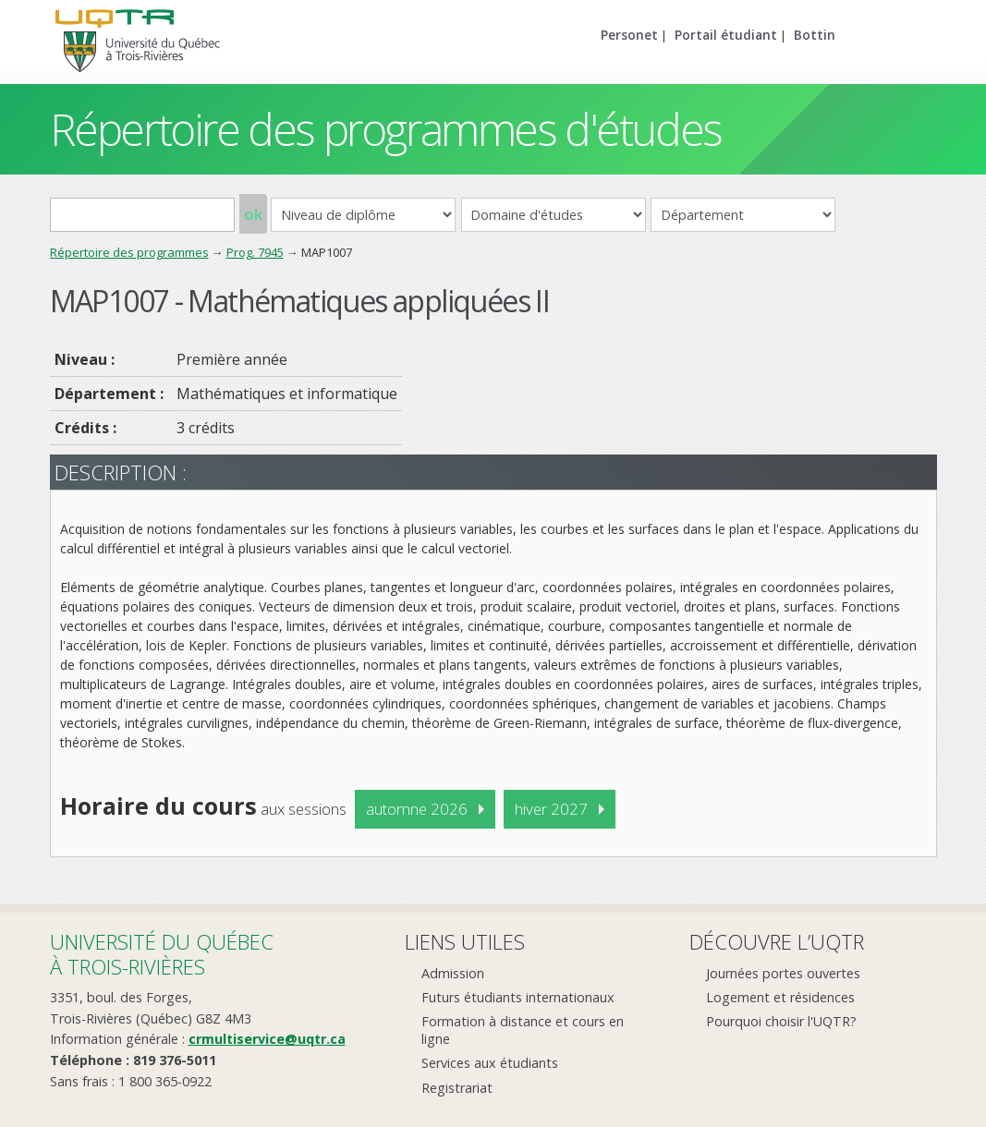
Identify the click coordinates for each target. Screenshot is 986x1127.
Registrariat (457, 1088)
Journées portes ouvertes (783, 973)
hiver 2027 (551, 808)
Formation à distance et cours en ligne (522, 1030)
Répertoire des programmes (129, 252)
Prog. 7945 (255, 252)
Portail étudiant (726, 34)
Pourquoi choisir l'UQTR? (781, 1021)
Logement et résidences (780, 997)
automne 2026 (417, 808)
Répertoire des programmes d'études (386, 129)
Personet (629, 34)
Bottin (814, 34)
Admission (452, 973)
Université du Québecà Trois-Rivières (162, 953)
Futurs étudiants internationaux (518, 997)
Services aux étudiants (489, 1063)
